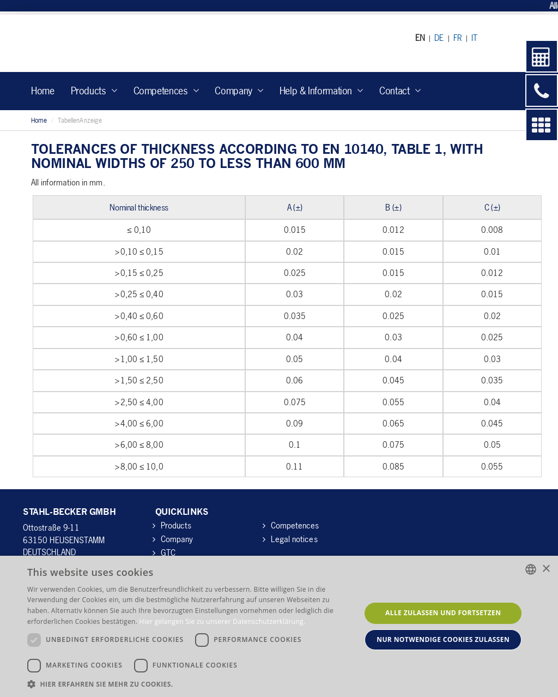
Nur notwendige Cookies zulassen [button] (443, 639)
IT (474, 37)
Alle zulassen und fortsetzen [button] (443, 612)
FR (457, 37)
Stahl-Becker (123, 43)
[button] (189, 683)
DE (439, 37)
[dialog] (279, 626)
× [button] (546, 569)
